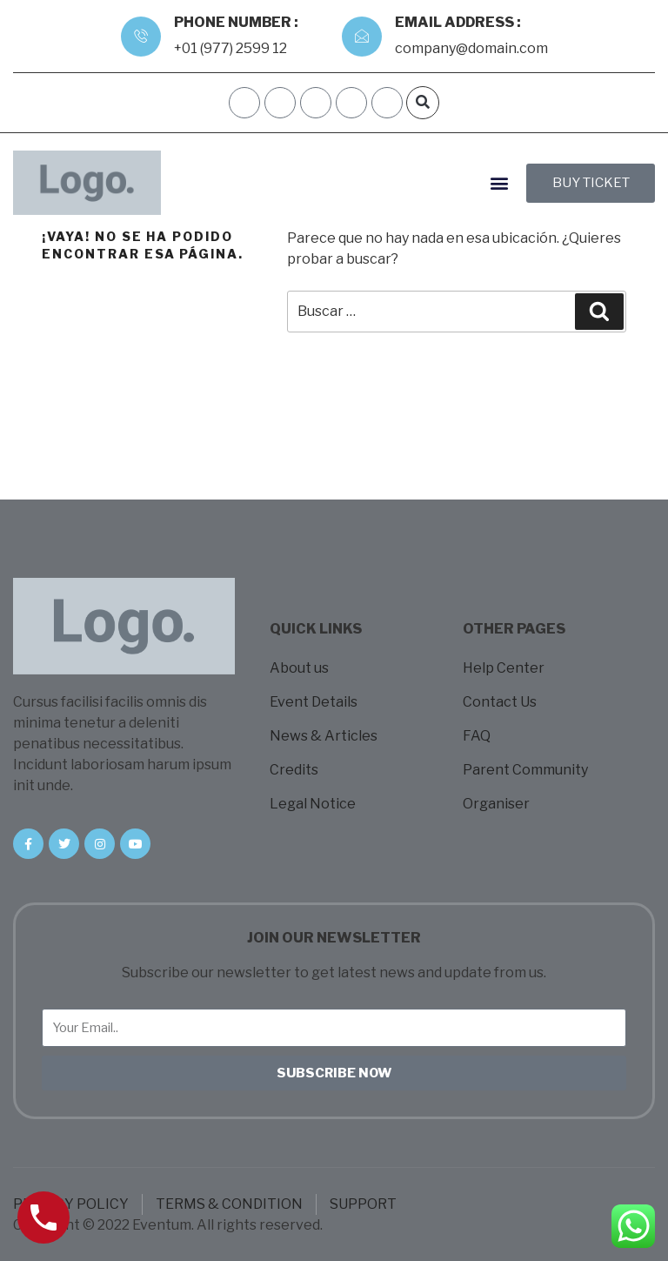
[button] (422, 102)
